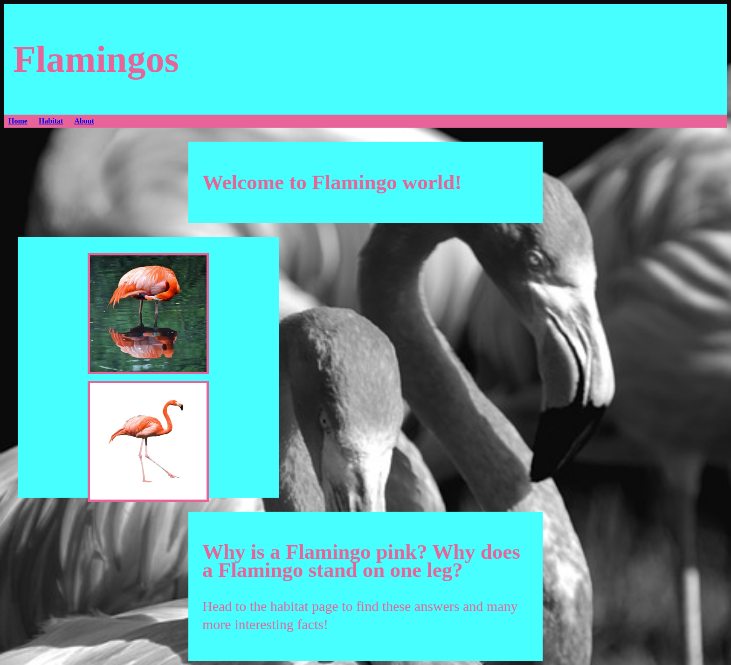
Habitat (51, 121)
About (84, 121)
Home (18, 121)
